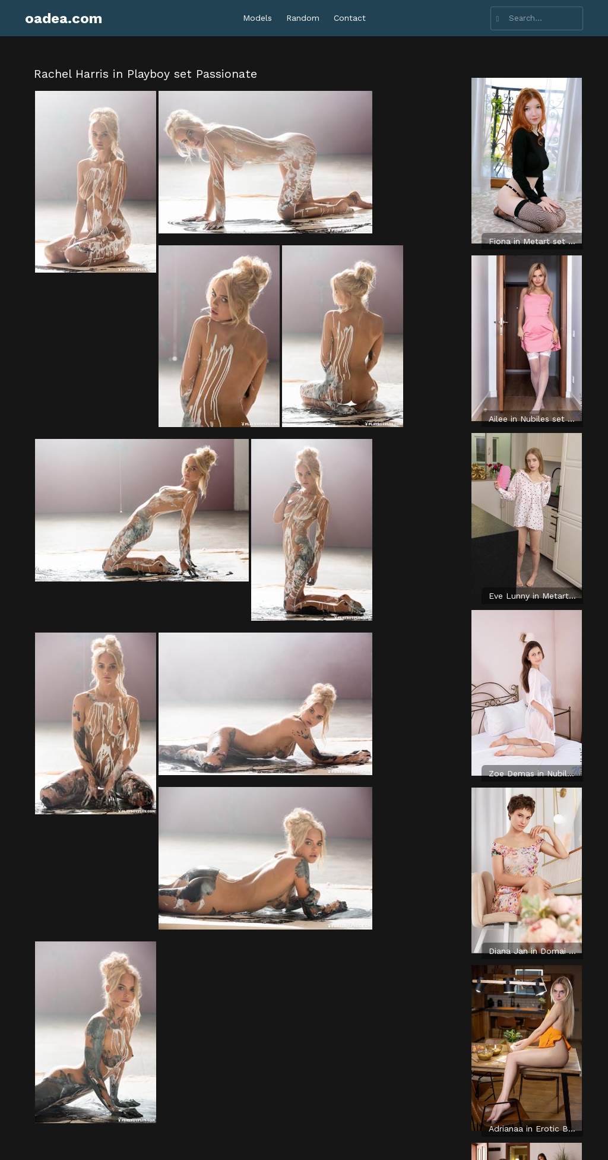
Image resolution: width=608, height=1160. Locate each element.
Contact (350, 18)
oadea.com (63, 18)
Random (302, 18)
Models (257, 18)
